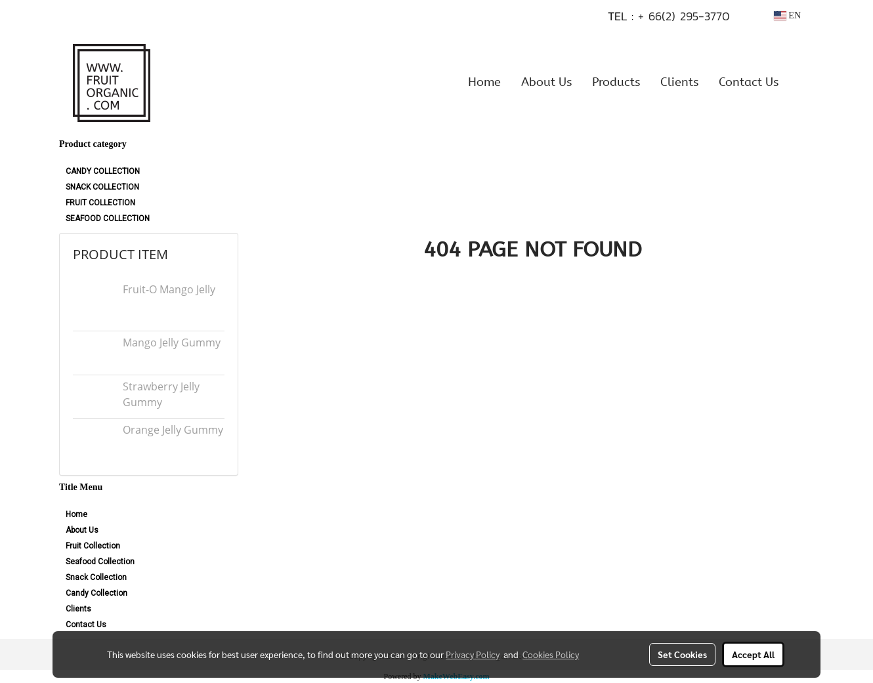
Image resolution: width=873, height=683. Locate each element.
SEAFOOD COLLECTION (108, 218)
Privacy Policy (473, 654)
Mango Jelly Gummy (172, 342)
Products (616, 82)
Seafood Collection (100, 561)
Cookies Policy (550, 654)
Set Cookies (682, 654)
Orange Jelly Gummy (173, 430)
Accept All (753, 654)
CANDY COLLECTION (103, 171)
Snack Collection (96, 577)
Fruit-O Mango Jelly (169, 289)
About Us (546, 82)
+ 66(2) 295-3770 (684, 16)
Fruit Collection (93, 545)
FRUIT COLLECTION (100, 202)
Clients (679, 82)
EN (787, 15)
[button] (800, 82)
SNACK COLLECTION (102, 187)
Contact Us (748, 82)
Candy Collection (96, 593)
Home (484, 82)
